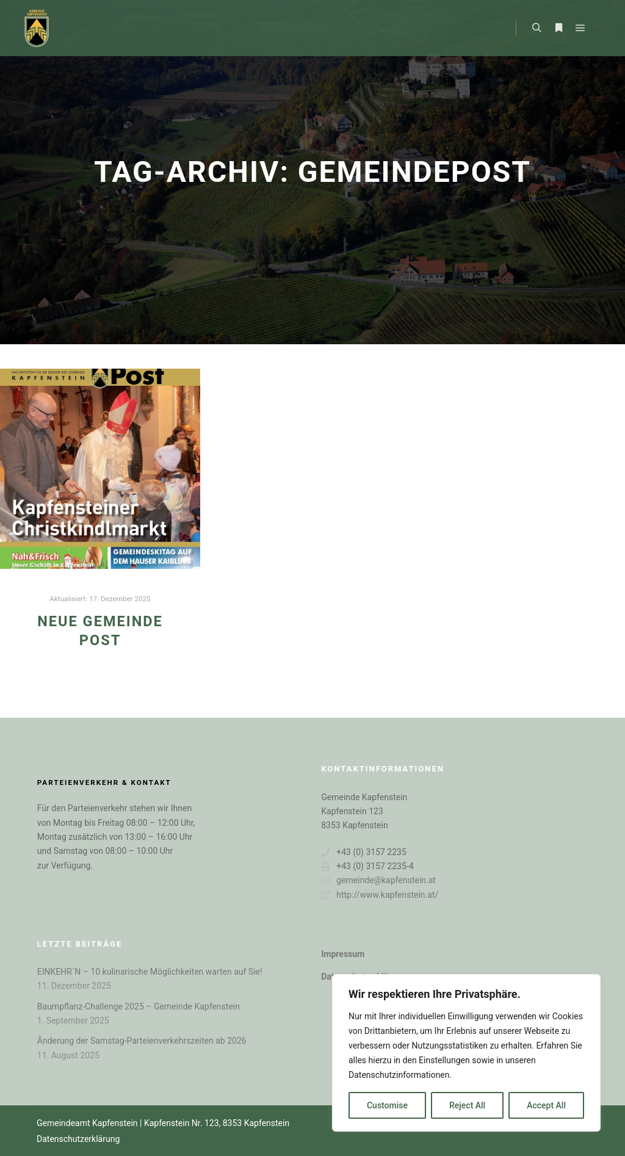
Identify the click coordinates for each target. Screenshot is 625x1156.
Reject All (467, 1105)
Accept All (546, 1105)
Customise (387, 1105)
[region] (466, 1053)
